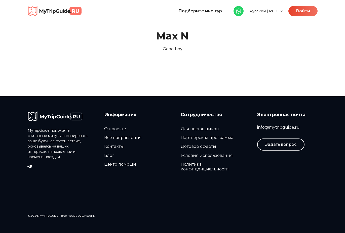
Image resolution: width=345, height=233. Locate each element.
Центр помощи (120, 164)
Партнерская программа (207, 137)
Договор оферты (198, 146)
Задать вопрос (280, 144)
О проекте (115, 128)
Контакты (114, 146)
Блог (109, 155)
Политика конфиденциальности (205, 166)
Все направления (123, 137)
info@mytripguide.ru (278, 127)
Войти (303, 11)
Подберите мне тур (200, 11)
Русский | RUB (267, 11)
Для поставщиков (200, 128)
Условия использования (207, 155)
